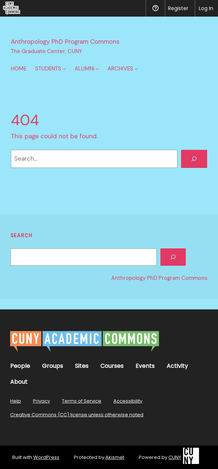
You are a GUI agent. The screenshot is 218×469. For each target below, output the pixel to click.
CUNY (174, 457)
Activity (177, 366)
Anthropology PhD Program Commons (65, 41)
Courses (111, 366)
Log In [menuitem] (206, 8)
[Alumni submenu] (97, 68)
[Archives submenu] (136, 68)
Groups (52, 366)
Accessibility (127, 401)
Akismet (114, 457)
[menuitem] (10, 8)
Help (15, 401)
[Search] (194, 159)
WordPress (46, 457)
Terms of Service (81, 401)
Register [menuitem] (178, 8)
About (19, 382)
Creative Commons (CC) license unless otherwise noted (76, 414)
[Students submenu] (64, 68)
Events (145, 366)
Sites (81, 366)
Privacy (41, 401)
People (20, 366)
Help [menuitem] (155, 8)
